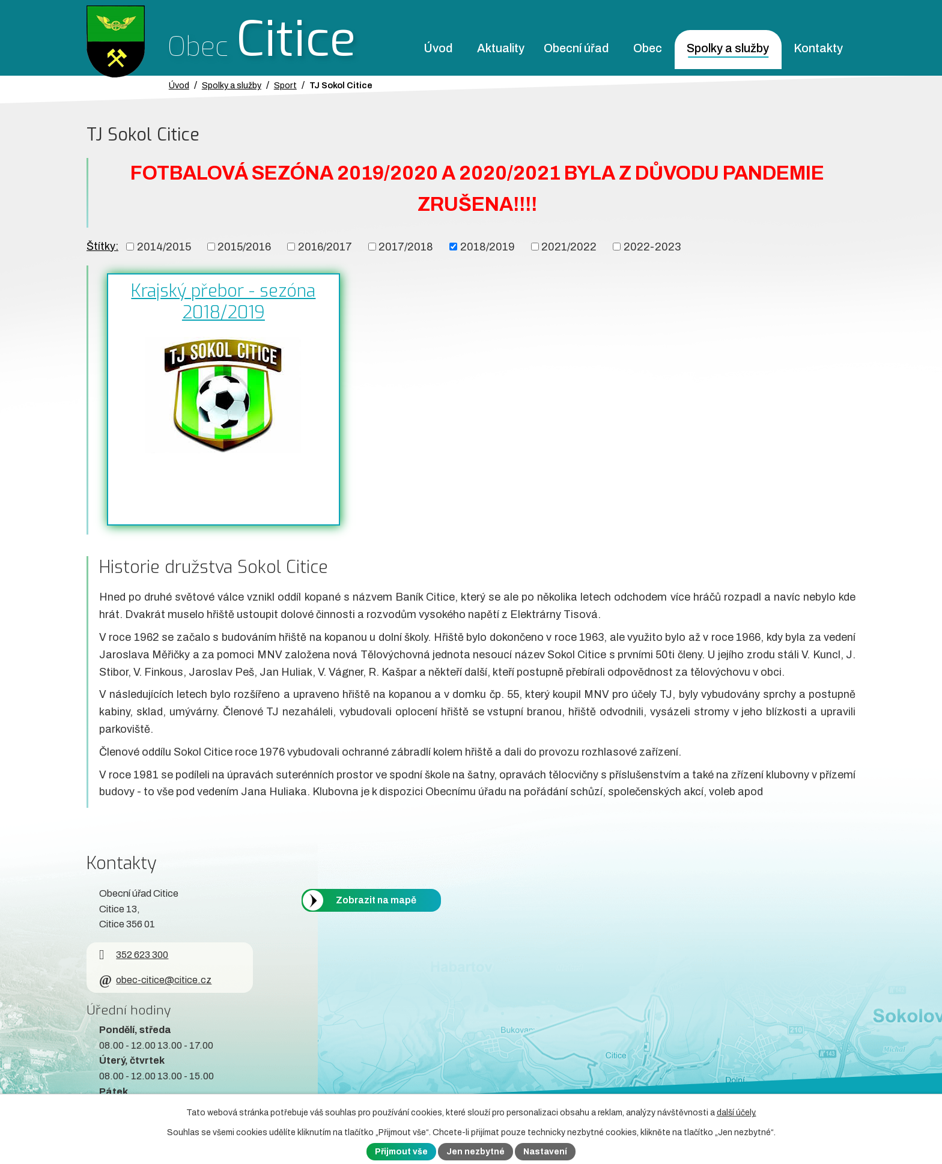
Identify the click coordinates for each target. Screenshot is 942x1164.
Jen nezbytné (475, 1151)
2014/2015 (164, 246)
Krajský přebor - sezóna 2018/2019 (223, 301)
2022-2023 (652, 246)
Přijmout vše (401, 1151)
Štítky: (102, 246)
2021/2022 (569, 246)
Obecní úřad (576, 48)
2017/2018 (405, 246)
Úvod (438, 48)
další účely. (736, 1112)
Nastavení (545, 1151)
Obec (647, 48)
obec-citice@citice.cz (155, 980)
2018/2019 (487, 246)
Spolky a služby (728, 48)
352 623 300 (133, 955)
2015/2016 (244, 246)
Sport (285, 85)
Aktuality (500, 48)
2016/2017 (325, 246)
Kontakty (818, 48)
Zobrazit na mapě (376, 900)
